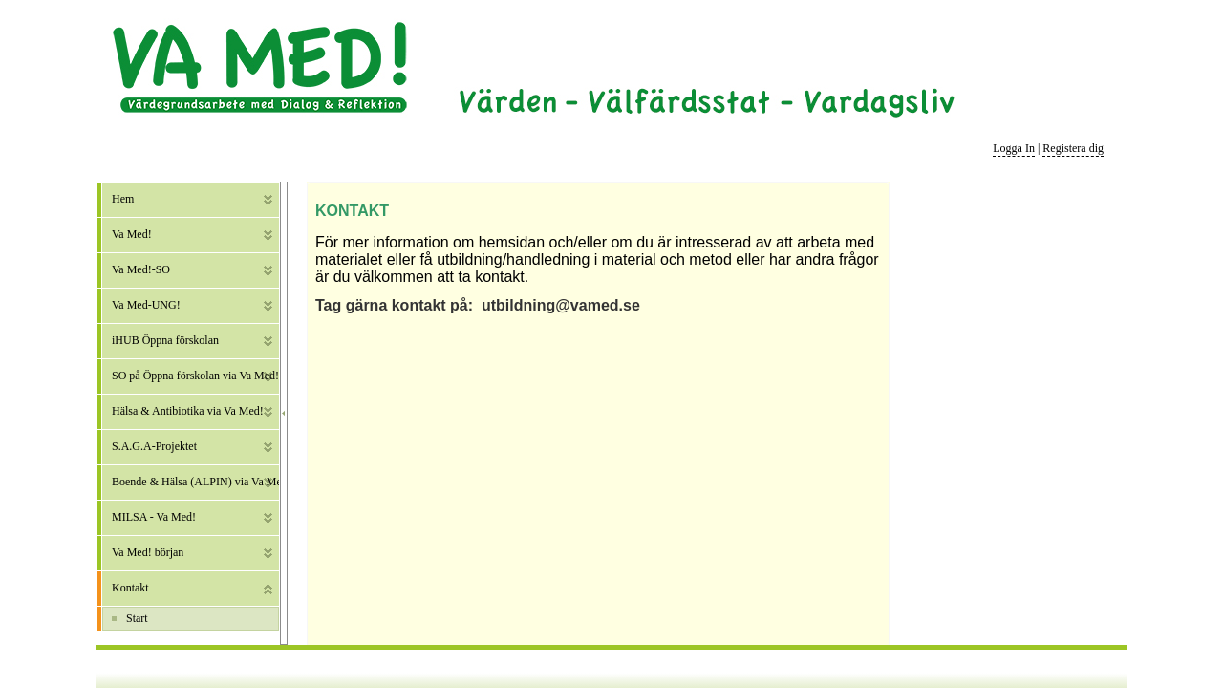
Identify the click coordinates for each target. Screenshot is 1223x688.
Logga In (1014, 148)
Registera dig (1073, 148)
